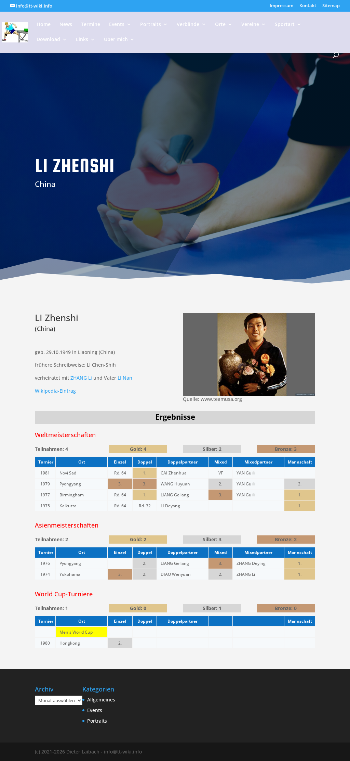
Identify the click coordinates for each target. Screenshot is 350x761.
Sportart (285, 24)
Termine (90, 24)
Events (116, 24)
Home (44, 24)
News (65, 24)
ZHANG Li (81, 378)
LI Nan (125, 378)
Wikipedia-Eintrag (55, 391)
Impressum (281, 6)
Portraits (150, 24)
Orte (220, 24)
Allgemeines (101, 699)
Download (48, 39)
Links (82, 39)
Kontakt (307, 6)
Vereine (250, 24)
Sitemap (331, 6)
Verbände (188, 24)
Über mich (116, 39)
